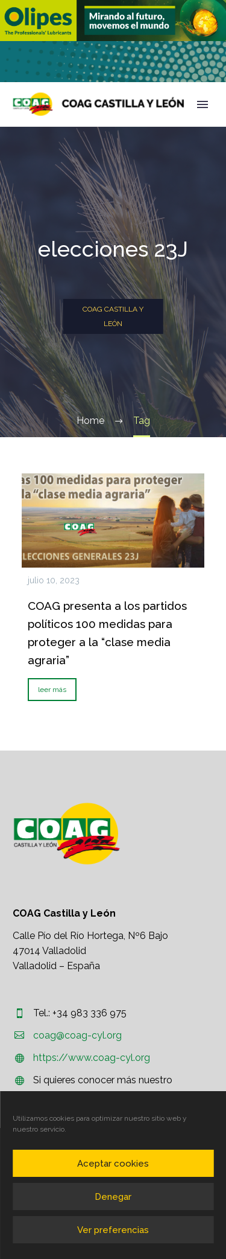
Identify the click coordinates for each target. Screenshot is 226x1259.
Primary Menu (202, 104)
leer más (52, 689)
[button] (113, 20)
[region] (113, 20)
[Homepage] (98, 104)
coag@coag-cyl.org (77, 1035)
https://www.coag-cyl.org (91, 1057)
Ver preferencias (113, 1230)
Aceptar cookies (113, 1163)
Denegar (113, 1196)
